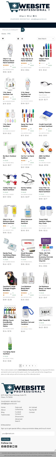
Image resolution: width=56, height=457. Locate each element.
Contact (32, 412)
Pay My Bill (33, 410)
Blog (2, 412)
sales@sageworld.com (39, 19)
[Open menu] (52, 25)
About (3, 410)
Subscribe (5, 439)
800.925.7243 (25, 19)
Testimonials (5, 415)
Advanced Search (18, 420)
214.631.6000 (14, 19)
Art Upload (33, 407)
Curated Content (18, 413)
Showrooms (19, 416)
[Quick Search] (10, 30)
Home (3, 407)
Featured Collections (19, 408)
